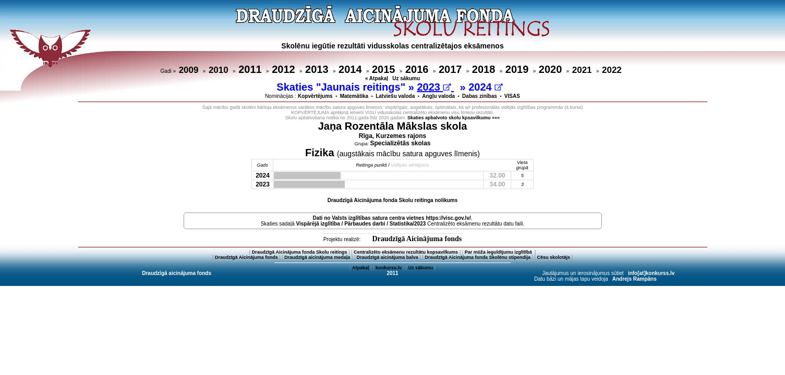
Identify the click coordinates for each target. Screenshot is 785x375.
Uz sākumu (406, 78)
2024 (485, 87)
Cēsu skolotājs (554, 257)
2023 (434, 87)
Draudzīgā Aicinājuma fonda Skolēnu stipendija (477, 257)
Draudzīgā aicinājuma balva (387, 257)
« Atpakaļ (376, 78)
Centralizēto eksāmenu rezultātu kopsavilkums (406, 252)
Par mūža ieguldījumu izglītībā (499, 252)
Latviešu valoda (395, 96)
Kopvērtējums (315, 96)
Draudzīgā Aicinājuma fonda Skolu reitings (299, 252)
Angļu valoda (438, 96)
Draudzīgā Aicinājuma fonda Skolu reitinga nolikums (393, 200)
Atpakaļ (360, 267)
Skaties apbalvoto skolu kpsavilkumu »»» (453, 117)
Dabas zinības (479, 96)
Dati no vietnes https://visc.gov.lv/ (391, 218)
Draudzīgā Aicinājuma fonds (417, 239)
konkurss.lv (389, 267)
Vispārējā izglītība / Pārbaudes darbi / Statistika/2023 (361, 224)
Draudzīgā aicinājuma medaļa (317, 257)
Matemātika (354, 96)
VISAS (512, 96)
